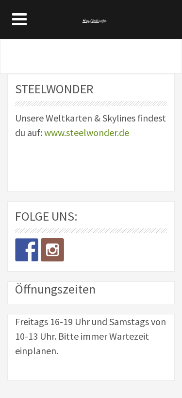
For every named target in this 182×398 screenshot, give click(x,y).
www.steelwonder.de (86, 132)
